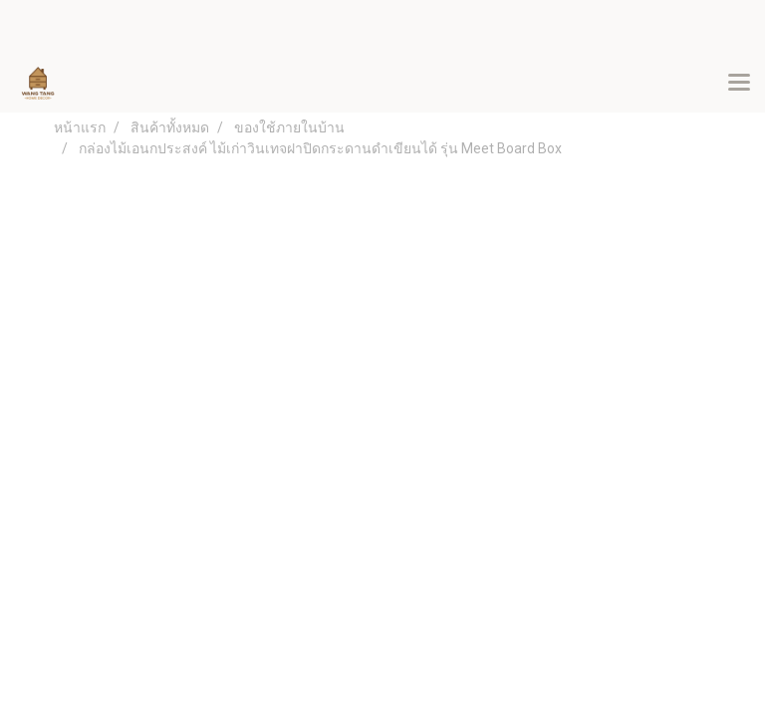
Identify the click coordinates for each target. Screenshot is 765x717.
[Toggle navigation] (739, 84)
